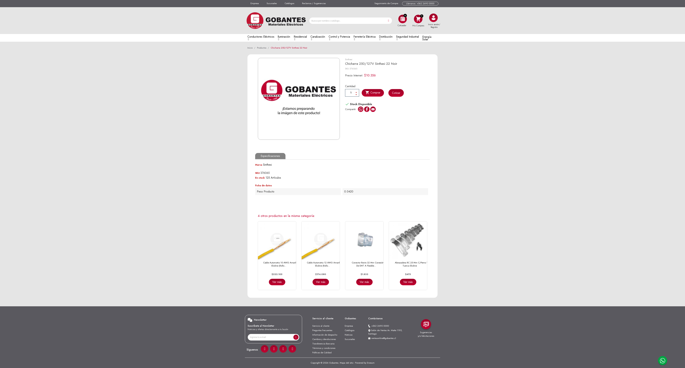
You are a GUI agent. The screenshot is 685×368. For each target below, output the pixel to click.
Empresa (255, 3)
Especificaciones (270, 156)
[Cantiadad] (352, 92)
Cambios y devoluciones (324, 339)
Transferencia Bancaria (323, 343)
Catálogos (289, 3)
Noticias (348, 334)
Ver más (277, 282)
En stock (260, 177)
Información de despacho (324, 334)
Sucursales (272, 3)
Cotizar (396, 93)
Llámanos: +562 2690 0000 (420, 3)
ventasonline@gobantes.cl (383, 338)
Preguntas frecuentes (322, 330)
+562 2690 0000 (380, 325)
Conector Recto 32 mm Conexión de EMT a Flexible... (368, 264)
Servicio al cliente (320, 325)
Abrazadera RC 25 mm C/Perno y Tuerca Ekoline (411, 264)
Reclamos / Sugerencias (314, 3)
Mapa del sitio (346, 362)
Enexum (371, 362)
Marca (258, 164)
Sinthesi (348, 59)
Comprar (373, 92)
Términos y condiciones (323, 348)
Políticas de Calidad (322, 352)
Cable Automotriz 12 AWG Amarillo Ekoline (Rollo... (324, 264)
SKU (347, 68)
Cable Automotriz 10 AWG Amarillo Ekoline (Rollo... (280, 264)
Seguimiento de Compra (386, 3)
